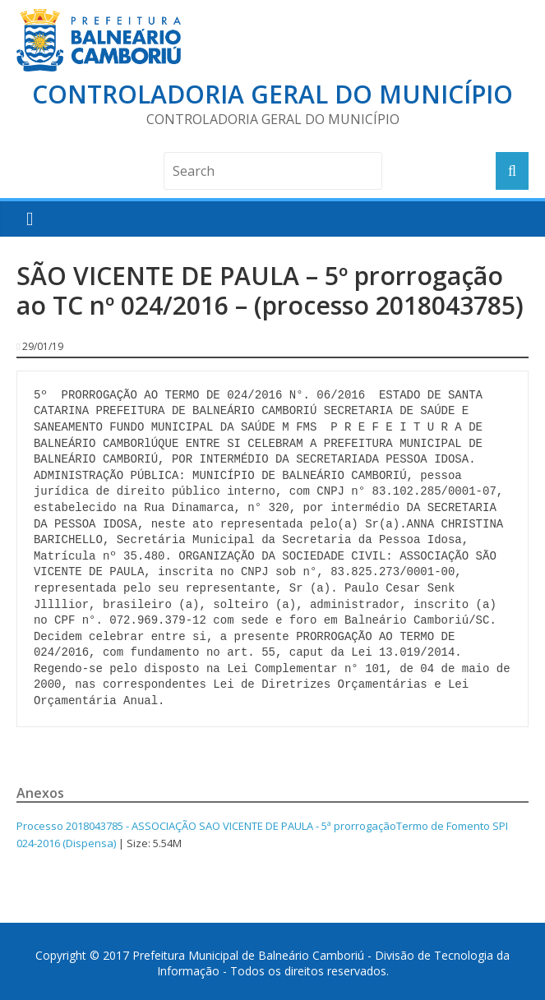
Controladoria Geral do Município (272, 94)
